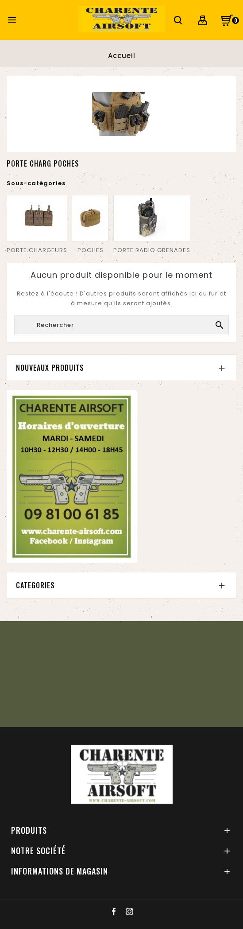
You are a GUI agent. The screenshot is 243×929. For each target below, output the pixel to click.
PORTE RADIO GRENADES (151, 250)
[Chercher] (121, 325)
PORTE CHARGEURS (37, 250)
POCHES (90, 250)
